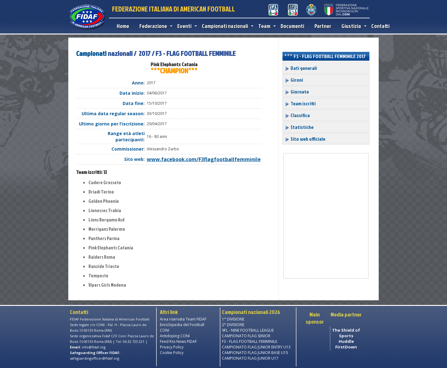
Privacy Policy (171, 347)
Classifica (297, 115)
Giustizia (352, 26)
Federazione (154, 26)
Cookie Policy (171, 352)
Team (265, 26)
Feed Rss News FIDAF (178, 341)
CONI (164, 330)
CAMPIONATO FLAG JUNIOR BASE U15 (255, 352)
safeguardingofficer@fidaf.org (94, 358)
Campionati (91, 53)
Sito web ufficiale (305, 138)
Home (123, 26)
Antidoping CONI (175, 335)
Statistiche (299, 127)
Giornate (297, 91)
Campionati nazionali (226, 26)
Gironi (294, 79)
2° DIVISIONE (233, 324)
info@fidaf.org (94, 347)
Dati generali (301, 68)
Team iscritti (300, 103)
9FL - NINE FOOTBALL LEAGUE (248, 330)
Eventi (185, 26)
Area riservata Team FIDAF (183, 319)
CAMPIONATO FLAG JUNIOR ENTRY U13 (256, 347)
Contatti (380, 26)
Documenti (292, 26)
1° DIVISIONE (233, 319)
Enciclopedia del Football (182, 324)
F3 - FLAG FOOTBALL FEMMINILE (249, 341)
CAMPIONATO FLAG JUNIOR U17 (250, 358)
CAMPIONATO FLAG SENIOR (246, 335)
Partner (322, 26)
